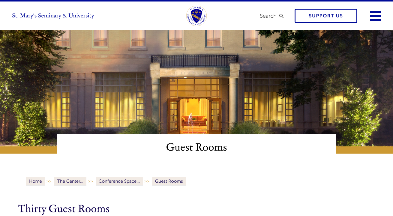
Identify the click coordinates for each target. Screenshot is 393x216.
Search (268, 16)
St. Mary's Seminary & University (53, 16)
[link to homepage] (196, 16)
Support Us (326, 16)
